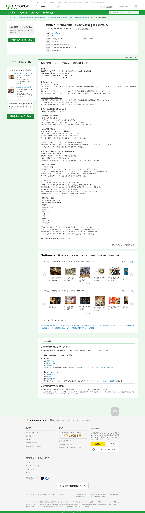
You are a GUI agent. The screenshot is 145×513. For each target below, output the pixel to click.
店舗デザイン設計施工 (76, 502)
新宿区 (103, 367)
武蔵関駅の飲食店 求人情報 (70, 325)
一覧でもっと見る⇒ (128, 262)
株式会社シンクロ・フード (86, 496)
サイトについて (31, 462)
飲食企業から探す (31, 443)
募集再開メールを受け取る (21, 40)
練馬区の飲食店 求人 (89, 325)
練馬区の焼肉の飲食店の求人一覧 (79, 17)
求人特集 (23, 12)
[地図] (74, 48)
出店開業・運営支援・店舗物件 (51, 502)
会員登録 (98, 444)
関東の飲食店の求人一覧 (26, 17)
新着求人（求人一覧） (33, 433)
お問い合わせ (30, 469)
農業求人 (55, 506)
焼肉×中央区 (51, 363)
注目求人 (35, 12)
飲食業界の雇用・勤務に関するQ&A (70, 447)
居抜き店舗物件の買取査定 (58, 504)
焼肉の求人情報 (103, 325)
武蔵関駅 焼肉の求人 (62, 328)
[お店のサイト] (59, 33)
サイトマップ (59, 495)
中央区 (96, 367)
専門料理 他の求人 (117, 325)
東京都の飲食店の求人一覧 (42, 17)
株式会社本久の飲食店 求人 (50, 325)
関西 (57, 420)
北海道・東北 (75, 420)
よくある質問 (38, 466)
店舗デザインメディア (40, 506)
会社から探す (49, 12)
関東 (15, 17)
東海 (62, 420)
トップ (10, 17)
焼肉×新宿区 (51, 365)
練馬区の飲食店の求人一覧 (60, 17)
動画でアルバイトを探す (33, 446)
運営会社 (28, 472)
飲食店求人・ (97, 502)
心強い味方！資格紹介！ (66, 444)
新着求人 (11, 12)
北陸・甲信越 (86, 420)
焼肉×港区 (50, 361)
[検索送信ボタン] (137, 13)
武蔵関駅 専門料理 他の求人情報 (82, 328)
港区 (80, 367)
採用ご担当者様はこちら (74, 486)
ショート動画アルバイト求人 (75, 506)
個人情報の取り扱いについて (45, 495)
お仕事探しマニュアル (65, 441)
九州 (67, 420)
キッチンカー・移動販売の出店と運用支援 (87, 504)
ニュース (28, 466)
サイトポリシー (31, 495)
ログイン (112, 444)
